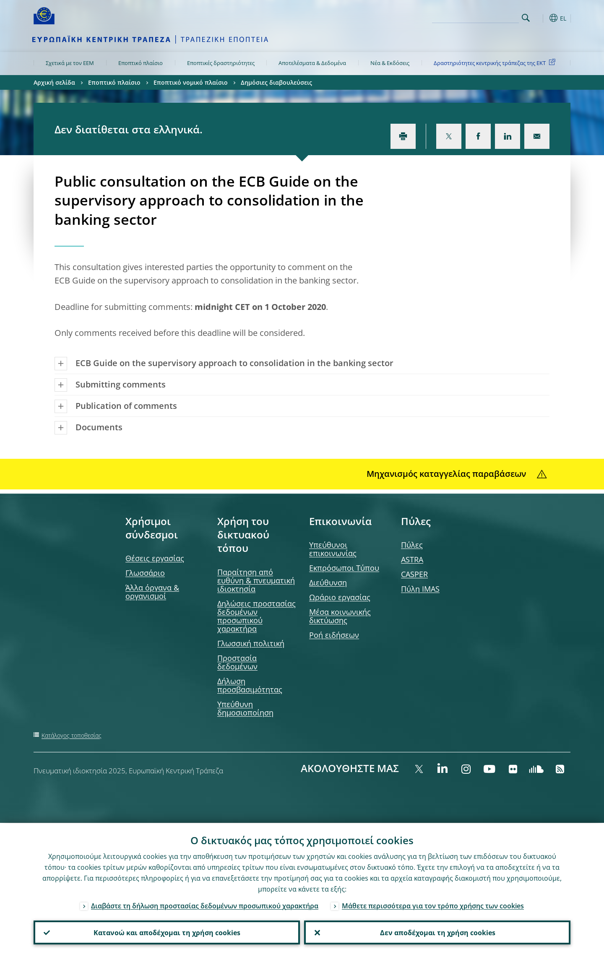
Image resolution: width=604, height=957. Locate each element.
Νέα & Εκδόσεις (389, 63)
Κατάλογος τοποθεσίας (72, 735)
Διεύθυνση (328, 582)
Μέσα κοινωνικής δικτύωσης (340, 616)
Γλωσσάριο (145, 573)
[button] (541, 18)
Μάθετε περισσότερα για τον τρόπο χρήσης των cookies (433, 905)
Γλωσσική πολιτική (250, 643)
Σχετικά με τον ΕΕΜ (70, 63)
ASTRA (412, 559)
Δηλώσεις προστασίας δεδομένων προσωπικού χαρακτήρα (256, 616)
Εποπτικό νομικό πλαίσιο (191, 82)
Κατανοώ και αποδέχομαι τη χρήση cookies (167, 932)
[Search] (477, 16)
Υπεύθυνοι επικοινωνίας (333, 549)
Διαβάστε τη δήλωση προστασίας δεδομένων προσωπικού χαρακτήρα (204, 905)
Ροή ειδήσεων (334, 635)
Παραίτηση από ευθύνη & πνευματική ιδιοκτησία (256, 580)
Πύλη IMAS (420, 589)
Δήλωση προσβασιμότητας (249, 685)
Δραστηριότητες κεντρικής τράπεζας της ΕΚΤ (496, 62)
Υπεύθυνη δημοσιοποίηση (245, 708)
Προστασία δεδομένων (237, 662)
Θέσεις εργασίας (154, 558)
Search (526, 17)
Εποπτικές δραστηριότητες (221, 63)
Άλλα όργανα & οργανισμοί (152, 592)
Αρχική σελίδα (54, 82)
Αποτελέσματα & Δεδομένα (312, 63)
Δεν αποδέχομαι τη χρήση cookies (437, 932)
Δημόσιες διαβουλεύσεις (276, 82)
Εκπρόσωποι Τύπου (344, 568)
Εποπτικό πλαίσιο (140, 63)
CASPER (414, 574)
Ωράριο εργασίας (339, 597)
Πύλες (412, 545)
